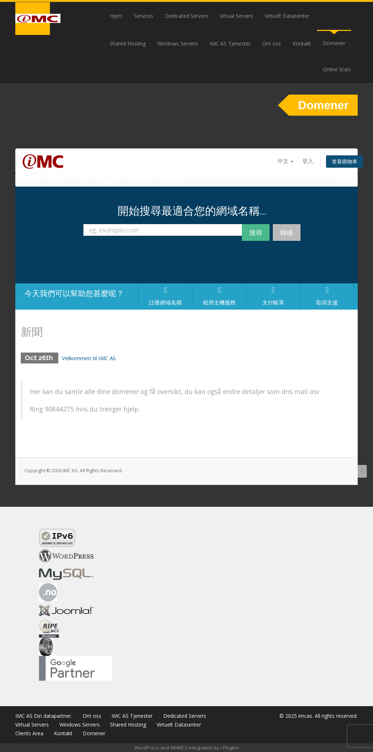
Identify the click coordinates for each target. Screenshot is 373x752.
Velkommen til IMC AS (89, 358)
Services (143, 15)
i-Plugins (229, 747)
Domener (334, 43)
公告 (84, 179)
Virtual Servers (236, 15)
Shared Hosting (128, 43)
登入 (307, 160)
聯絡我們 (172, 179)
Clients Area (29, 733)
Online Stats (337, 69)
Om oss (271, 43)
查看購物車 (344, 161)
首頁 (31, 179)
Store (58, 179)
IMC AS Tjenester (230, 43)
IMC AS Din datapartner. (43, 715)
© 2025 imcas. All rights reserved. (318, 715)
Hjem (116, 15)
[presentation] (192, 264)
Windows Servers (177, 43)
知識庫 (109, 179)
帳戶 (349, 179)
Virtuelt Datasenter (287, 15)
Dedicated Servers (186, 15)
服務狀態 (139, 179)
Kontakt (301, 43)
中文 (286, 160)
